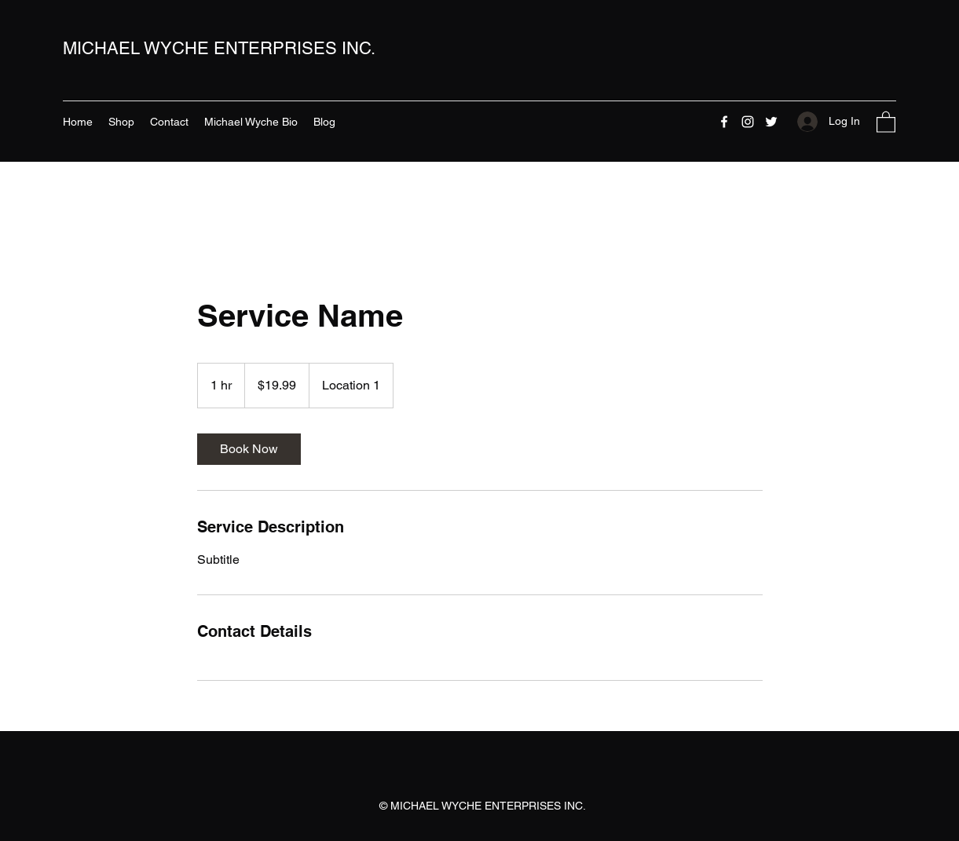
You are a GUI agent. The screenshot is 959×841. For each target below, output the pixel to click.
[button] (886, 121)
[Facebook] (724, 122)
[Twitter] (771, 122)
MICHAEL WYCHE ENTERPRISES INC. (219, 48)
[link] (249, 449)
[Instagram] (748, 122)
